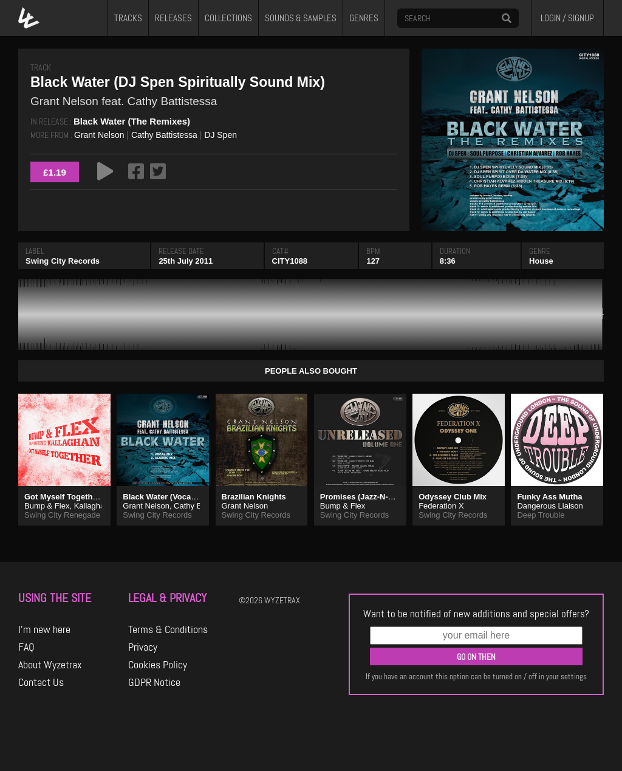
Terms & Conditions (168, 629)
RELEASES (173, 18)
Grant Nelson (99, 135)
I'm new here (44, 629)
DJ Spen (220, 135)
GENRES (363, 18)
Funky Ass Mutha (549, 496)
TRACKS (128, 18)
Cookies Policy (157, 664)
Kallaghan (91, 505)
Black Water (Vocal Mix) (167, 496)
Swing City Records (63, 261)
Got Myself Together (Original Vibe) (90, 496)
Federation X (441, 505)
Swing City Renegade (62, 514)
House (541, 261)
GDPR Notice (154, 682)
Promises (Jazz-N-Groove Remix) (382, 496)
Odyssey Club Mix (453, 496)
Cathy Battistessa (164, 135)
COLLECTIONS (228, 18)
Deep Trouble (540, 514)
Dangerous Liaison (550, 505)
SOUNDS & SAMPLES (301, 18)
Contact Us (41, 682)
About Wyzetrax (50, 664)
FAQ (26, 647)
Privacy (142, 647)
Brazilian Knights (254, 496)
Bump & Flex (46, 505)
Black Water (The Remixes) (131, 121)
